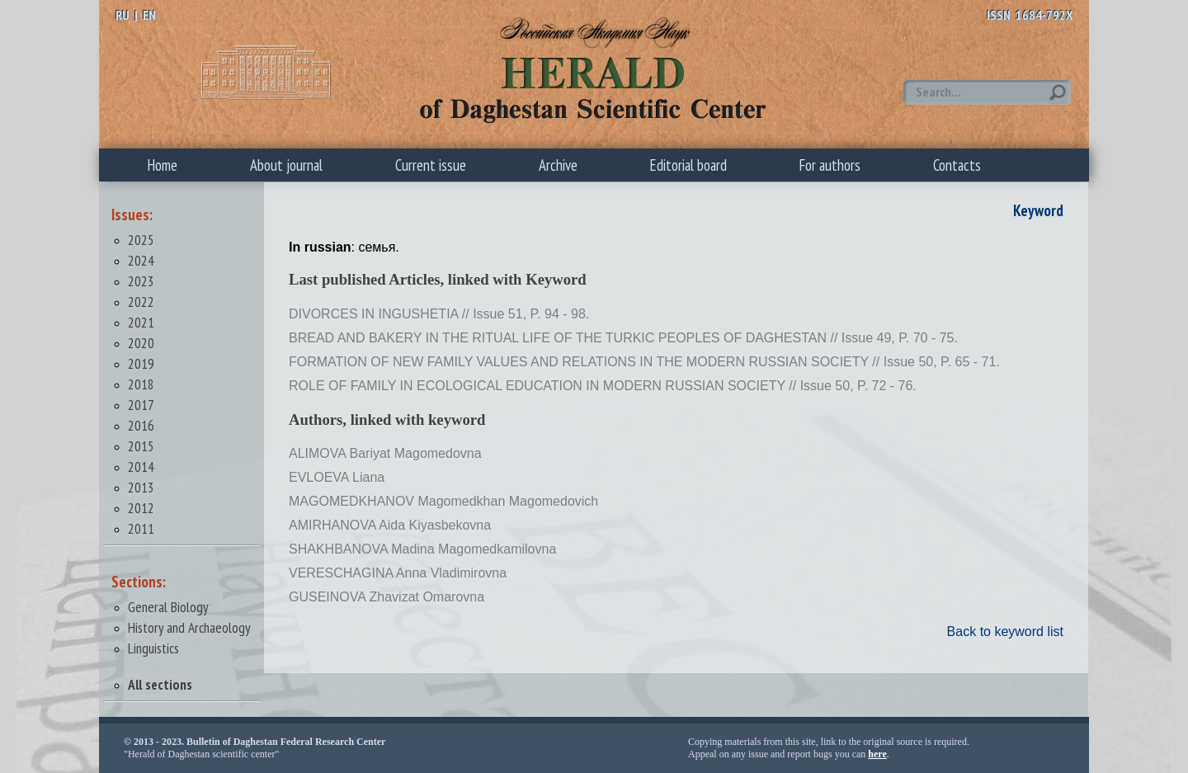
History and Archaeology (189, 627)
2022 (141, 301)
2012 (141, 507)
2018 (141, 384)
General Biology (168, 606)
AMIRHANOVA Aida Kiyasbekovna (390, 525)
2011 (141, 528)
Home (162, 165)
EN (149, 15)
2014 (141, 466)
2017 (141, 404)
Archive (558, 165)
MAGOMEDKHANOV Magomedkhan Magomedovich (443, 501)
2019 (141, 363)
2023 (141, 280)
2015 (141, 445)
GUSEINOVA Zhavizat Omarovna (386, 597)
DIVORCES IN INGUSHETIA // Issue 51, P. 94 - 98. (439, 314)
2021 (141, 322)
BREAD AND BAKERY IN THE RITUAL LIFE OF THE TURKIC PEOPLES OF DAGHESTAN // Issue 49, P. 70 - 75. (623, 338)
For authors (829, 165)
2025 (141, 239)
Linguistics (153, 648)
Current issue (430, 165)
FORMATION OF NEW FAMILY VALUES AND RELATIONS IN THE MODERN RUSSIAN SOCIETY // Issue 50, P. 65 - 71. (644, 362)
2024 (141, 260)
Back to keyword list (1005, 632)
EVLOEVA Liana (336, 477)
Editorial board (688, 165)
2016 (141, 425)
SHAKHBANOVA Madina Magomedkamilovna (422, 549)
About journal (286, 165)
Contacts (957, 165)
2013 (141, 487)
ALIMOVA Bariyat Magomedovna (385, 453)
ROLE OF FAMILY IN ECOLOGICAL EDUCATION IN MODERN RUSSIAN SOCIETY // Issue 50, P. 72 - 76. (603, 386)
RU (123, 15)
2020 (141, 342)
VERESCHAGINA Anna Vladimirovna (398, 573)
